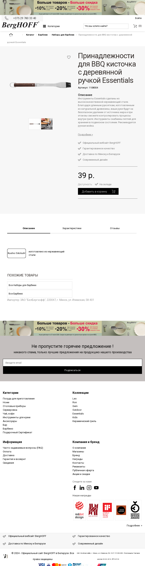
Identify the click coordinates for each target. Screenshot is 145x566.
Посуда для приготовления (19, 398)
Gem (75, 406)
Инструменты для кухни (16, 417)
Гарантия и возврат (14, 459)
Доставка (8, 455)
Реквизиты (78, 466)
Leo (74, 398)
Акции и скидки (81, 474)
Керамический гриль (84, 421)
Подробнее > (134, 525)
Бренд (76, 455)
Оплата (7, 451)
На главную (14, 35)
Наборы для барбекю (63, 35)
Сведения (8, 462)
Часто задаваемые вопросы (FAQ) (23, 447)
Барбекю (43, 35)
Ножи (6, 402)
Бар (5, 424)
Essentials (78, 413)
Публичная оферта (83, 470)
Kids (74, 417)
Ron (74, 402)
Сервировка (10, 409)
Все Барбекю (16, 293)
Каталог (30, 35)
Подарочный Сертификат (17, 432)
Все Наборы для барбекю (22, 285)
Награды (77, 459)
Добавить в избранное (68, 57)
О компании (79, 447)
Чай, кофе (8, 413)
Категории (54, 26)
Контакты (78, 462)
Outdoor (77, 409)
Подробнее (84, 134)
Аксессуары (10, 421)
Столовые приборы (14, 406)
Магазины (78, 451)
